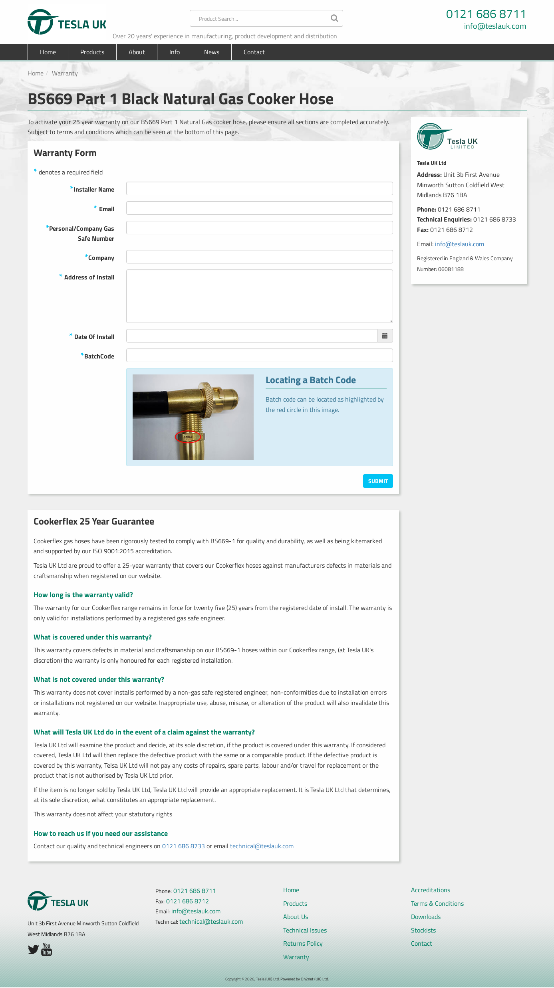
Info (174, 52)
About (137, 52)
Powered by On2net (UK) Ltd (304, 979)
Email (104, 208)
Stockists (423, 930)
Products (295, 903)
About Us (295, 916)
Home (48, 52)
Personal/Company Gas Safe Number (80, 233)
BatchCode (97, 355)
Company (99, 257)
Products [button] (92, 52)
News (211, 52)
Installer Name (92, 188)
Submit (378, 481)
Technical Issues (305, 930)
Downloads (426, 916)
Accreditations (430, 890)
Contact (254, 52)
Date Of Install (91, 336)
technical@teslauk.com (262, 846)
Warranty (296, 957)
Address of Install (86, 276)
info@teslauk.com (495, 26)
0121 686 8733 (183, 846)
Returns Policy (303, 943)
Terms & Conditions (437, 903)
